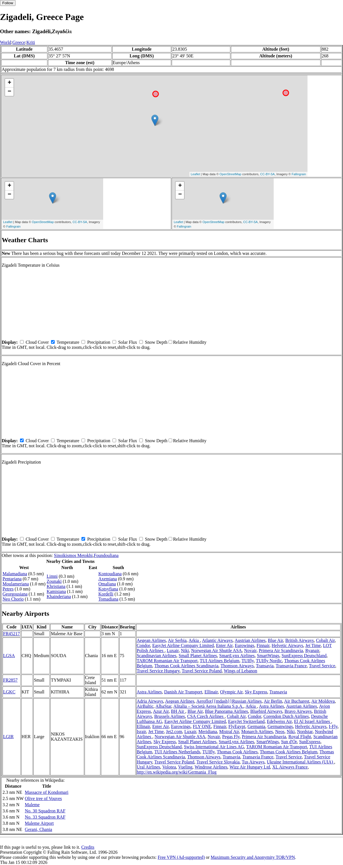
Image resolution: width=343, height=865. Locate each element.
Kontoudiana (110, 573)
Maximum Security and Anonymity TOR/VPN (253, 857)
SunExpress (309, 741)
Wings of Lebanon (240, 670)
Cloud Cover (37, 342)
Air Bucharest (296, 701)
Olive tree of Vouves (43, 798)
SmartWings (268, 655)
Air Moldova (323, 701)
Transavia (265, 665)
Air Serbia (177, 640)
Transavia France (291, 665)
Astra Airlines (149, 691)
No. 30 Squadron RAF (45, 810)
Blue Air (275, 640)
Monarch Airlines (257, 731)
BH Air (178, 711)
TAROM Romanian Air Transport (167, 660)
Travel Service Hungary (158, 670)
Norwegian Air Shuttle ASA (216, 650)
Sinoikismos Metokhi (73, 555)
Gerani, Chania (38, 829)
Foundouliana (106, 555)
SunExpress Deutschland (304, 655)
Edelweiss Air (279, 721)
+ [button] (9, 83)
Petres (8, 589)
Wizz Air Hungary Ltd (249, 767)
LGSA (9, 655)
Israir (141, 731)
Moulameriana (16, 583)
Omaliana (107, 583)
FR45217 (11, 633)
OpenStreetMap (231, 174)
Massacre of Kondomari (46, 792)
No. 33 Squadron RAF (45, 817)
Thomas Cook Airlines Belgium (288, 751)
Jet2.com (174, 731)
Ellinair (211, 691)
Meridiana (207, 731)
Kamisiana (56, 591)
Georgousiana (15, 594)
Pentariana (12, 578)
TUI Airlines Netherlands (177, 751)
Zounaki (54, 581)
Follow (7, 3)
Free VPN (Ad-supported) (181, 857)
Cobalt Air (325, 640)
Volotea (169, 767)
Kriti (30, 42)
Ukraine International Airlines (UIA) (300, 762)
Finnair (262, 645)
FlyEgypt (237, 726)
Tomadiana (108, 599)
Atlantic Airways (217, 640)
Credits (87, 847)
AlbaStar (163, 706)
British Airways (299, 640)
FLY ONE (202, 726)
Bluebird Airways (266, 711)
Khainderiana (59, 596)
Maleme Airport (39, 823)
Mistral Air (229, 731)
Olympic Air (231, 691)
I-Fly (333, 726)
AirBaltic (145, 706)
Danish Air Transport (183, 691)
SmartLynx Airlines (237, 655)
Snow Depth (156, 342)
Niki (185, 650)
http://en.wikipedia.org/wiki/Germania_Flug (176, 772)
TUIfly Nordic (269, 660)
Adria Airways (150, 701)
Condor (143, 645)
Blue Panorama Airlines (226, 711)
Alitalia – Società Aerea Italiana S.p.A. (208, 706)
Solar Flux (127, 342)
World (5, 42)
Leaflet (195, 174)
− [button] (9, 91)
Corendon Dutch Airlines (286, 716)
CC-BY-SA (267, 174)
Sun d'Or (289, 741)
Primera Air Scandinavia (281, 650)
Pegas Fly (231, 736)
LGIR (8, 736)
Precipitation (98, 342)
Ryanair (312, 650)
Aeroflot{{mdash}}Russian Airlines (229, 701)
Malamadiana (15, 573)
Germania (256, 726)
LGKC (9, 691)
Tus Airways (253, 762)
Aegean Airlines (151, 640)
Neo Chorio (13, 599)
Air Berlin (273, 701)
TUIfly (248, 660)
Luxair (173, 650)
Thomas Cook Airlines (237, 751)
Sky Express (256, 691)
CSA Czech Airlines (206, 716)
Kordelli (105, 594)
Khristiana (56, 586)
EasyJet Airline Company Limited (183, 645)
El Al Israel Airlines (312, 721)
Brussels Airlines (169, 716)
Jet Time (313, 645)
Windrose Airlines (210, 767)
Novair (250, 650)
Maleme (32, 804)
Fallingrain (299, 174)
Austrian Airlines (249, 640)
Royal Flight (299, 736)
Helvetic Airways (287, 645)
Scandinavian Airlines (156, 655)
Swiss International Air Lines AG (214, 746)
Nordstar (305, 731)
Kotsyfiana (108, 589)
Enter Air (224, 645)
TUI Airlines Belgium (219, 660)
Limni (52, 576)
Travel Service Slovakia (218, 762)
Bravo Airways (297, 711)
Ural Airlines (148, 767)
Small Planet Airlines (198, 655)
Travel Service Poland (202, 670)
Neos (279, 731)
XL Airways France (290, 767)
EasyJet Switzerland (246, 721)
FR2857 (10, 680)
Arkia (194, 640)
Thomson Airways (237, 665)
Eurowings (244, 645)
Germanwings (280, 726)
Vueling (185, 767)
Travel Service (322, 665)
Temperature (68, 342)
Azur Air (161, 711)
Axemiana (107, 578)
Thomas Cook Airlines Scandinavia (186, 665)
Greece (18, 42)
